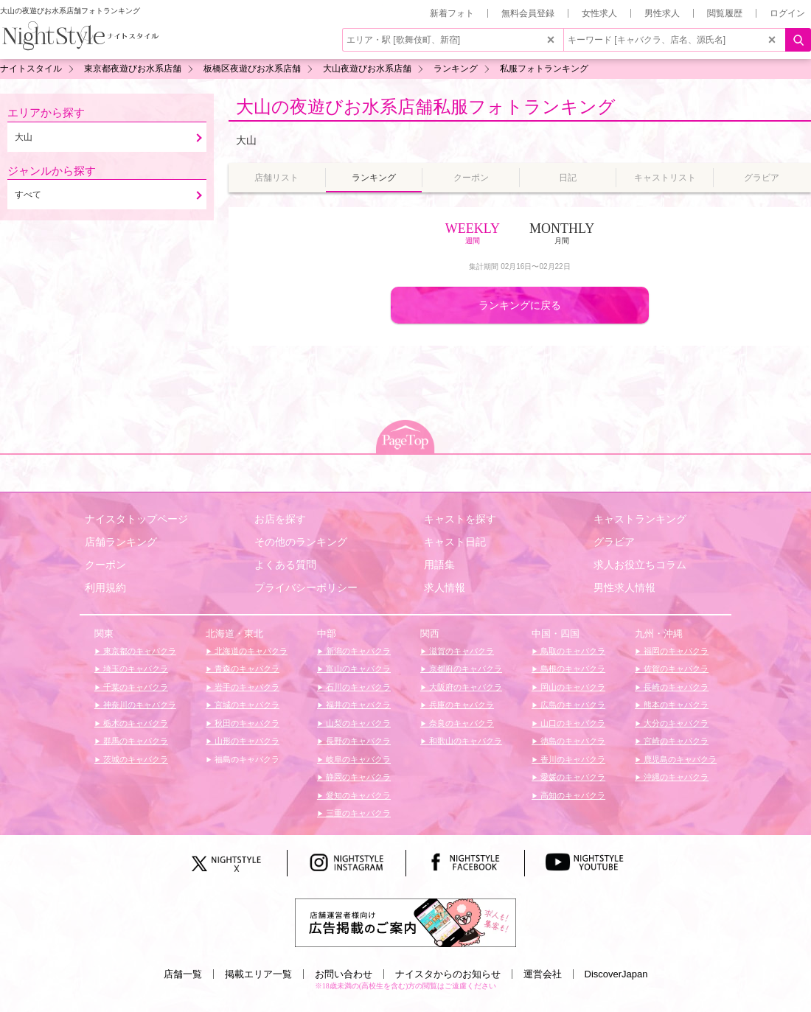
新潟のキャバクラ (357, 650)
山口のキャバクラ (571, 723)
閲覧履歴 (724, 13)
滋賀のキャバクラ (460, 650)
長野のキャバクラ (357, 740)
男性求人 (662, 13)
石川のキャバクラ (357, 687)
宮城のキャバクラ (245, 704)
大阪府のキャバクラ (464, 687)
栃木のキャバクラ (134, 723)
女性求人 (599, 13)
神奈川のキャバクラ (138, 704)
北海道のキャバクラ (250, 650)
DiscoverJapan (616, 974)
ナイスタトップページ (136, 519)
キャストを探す (460, 519)
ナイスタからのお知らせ (448, 974)
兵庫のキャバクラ (460, 704)
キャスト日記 (455, 542)
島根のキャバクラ (571, 668)
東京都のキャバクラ (138, 650)
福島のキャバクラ (245, 759)
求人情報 (444, 587)
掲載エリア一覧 (258, 974)
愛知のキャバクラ (357, 795)
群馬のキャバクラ (134, 740)
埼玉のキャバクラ (134, 668)
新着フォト (452, 13)
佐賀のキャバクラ (675, 668)
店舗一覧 (183, 974)
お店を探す (280, 519)
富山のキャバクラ (357, 668)
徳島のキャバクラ (571, 740)
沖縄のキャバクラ (675, 776)
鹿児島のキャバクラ (679, 759)
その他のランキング (300, 542)
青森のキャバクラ (245, 668)
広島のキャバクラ (571, 704)
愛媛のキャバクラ (571, 776)
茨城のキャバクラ (134, 759)
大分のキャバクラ (675, 723)
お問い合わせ (343, 974)
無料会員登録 (527, 13)
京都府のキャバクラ (464, 668)
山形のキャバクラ (245, 740)
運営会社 (542, 974)
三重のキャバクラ (357, 813)
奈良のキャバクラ (460, 723)
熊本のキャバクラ (675, 704)
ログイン (787, 13)
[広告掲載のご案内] (405, 922)
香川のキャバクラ (571, 759)
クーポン (105, 564)
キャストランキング (640, 519)
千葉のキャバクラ (134, 687)
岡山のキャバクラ (571, 687)
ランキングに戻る (519, 305)
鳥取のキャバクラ (571, 650)
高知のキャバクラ (571, 795)
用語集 (439, 564)
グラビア (614, 542)
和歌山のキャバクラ (464, 740)
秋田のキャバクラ (245, 723)
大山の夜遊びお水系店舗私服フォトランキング (426, 106)
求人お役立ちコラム (640, 564)
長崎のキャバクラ (675, 687)
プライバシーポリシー (306, 587)
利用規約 (105, 587)
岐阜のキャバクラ (357, 759)
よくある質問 (285, 564)
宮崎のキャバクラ (675, 740)
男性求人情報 (624, 587)
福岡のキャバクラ (675, 650)
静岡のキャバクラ (357, 776)
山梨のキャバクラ (357, 723)
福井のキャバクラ (357, 704)
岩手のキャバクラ (245, 687)
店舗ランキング (121, 542)
